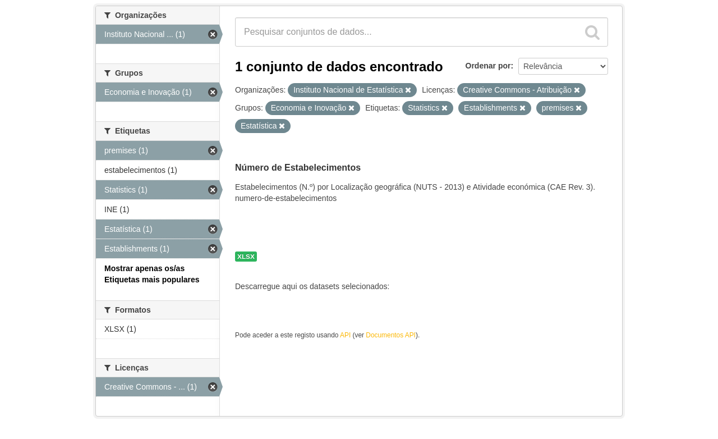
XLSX (246, 256)
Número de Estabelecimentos (298, 167)
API (345, 335)
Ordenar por (488, 65)
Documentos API (391, 335)
